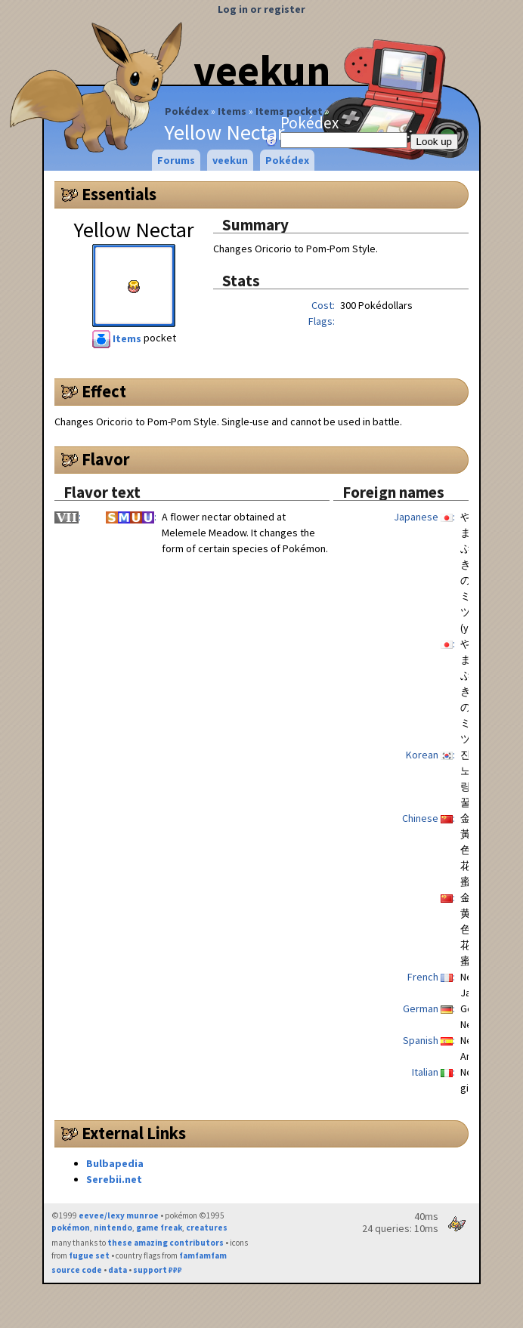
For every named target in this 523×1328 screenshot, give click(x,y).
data (117, 1270)
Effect (104, 391)
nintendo (113, 1227)
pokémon (70, 1227)
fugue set (89, 1255)
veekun (261, 70)
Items (232, 111)
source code (76, 1270)
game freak (159, 1227)
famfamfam (203, 1255)
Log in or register (261, 9)
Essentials (119, 194)
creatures (206, 1227)
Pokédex (187, 111)
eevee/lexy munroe (119, 1215)
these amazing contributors (165, 1242)
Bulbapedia (115, 1163)
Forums (176, 160)
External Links (134, 1133)
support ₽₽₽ (157, 1270)
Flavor (106, 459)
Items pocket (289, 111)
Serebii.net (114, 1179)
